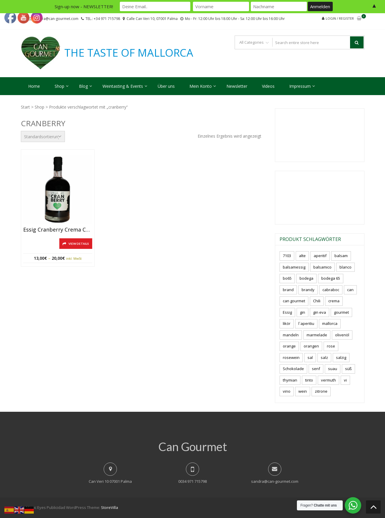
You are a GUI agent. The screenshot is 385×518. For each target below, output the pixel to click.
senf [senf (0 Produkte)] (316, 368)
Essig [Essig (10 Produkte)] (287, 312)
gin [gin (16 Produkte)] (302, 312)
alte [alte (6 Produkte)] (302, 255)
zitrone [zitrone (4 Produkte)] (321, 391)
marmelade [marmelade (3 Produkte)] (317, 335)
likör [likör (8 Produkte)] (286, 323)
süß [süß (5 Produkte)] (348, 368)
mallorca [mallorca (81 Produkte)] (329, 323)
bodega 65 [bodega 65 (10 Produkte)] (330, 278)
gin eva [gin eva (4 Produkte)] (319, 312)
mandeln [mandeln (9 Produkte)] (291, 335)
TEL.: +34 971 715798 (102, 18)
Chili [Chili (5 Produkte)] (316, 300)
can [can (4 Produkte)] (350, 289)
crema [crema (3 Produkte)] (333, 300)
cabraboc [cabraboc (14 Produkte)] (330, 289)
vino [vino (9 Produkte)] (286, 391)
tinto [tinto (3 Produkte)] (309, 380)
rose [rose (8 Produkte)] (331, 346)
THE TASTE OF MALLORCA (128, 52)
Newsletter (236, 86)
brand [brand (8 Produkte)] (288, 289)
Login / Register (340, 18)
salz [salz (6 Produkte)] (324, 357)
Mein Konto (200, 86)
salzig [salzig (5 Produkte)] (341, 357)
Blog (83, 86)
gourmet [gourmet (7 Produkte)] (341, 312)
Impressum (300, 86)
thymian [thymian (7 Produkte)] (290, 380)
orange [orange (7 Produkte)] (289, 346)
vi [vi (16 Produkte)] (345, 380)
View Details (78, 243)
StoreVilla (109, 507)
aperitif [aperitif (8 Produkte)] (320, 255)
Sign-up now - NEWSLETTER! (84, 6)
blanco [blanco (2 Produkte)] (345, 267)
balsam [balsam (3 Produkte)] (341, 255)
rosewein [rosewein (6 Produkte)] (291, 357)
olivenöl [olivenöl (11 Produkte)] (342, 335)
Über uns (166, 86)
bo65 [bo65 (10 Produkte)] (287, 278)
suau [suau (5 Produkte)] (332, 368)
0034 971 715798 (192, 481)
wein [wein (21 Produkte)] (302, 391)
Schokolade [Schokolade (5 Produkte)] (293, 368)
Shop (59, 86)
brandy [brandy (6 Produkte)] (308, 289)
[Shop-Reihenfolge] (43, 136)
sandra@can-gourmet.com (274, 481)
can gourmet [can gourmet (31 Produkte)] (294, 300)
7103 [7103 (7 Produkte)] (287, 255)
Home (34, 86)
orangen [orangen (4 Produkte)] (311, 346)
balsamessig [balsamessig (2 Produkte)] (294, 267)
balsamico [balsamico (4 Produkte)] (322, 267)
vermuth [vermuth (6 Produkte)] (328, 380)
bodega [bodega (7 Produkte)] (306, 278)
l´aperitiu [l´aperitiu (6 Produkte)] (306, 323)
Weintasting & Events (122, 86)
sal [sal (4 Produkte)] (310, 357)
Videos (268, 86)
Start (25, 107)
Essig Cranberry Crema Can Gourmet (58, 230)
